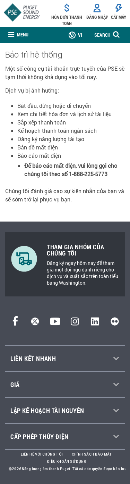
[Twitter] (35, 323)
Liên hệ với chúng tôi (42, 454)
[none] (18, 34)
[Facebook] (15, 323)
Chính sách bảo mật (92, 454)
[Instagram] (74, 323)
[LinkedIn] (94, 323)
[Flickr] (115, 323)
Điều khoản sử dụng (66, 461)
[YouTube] (55, 323)
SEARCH (102, 35)
